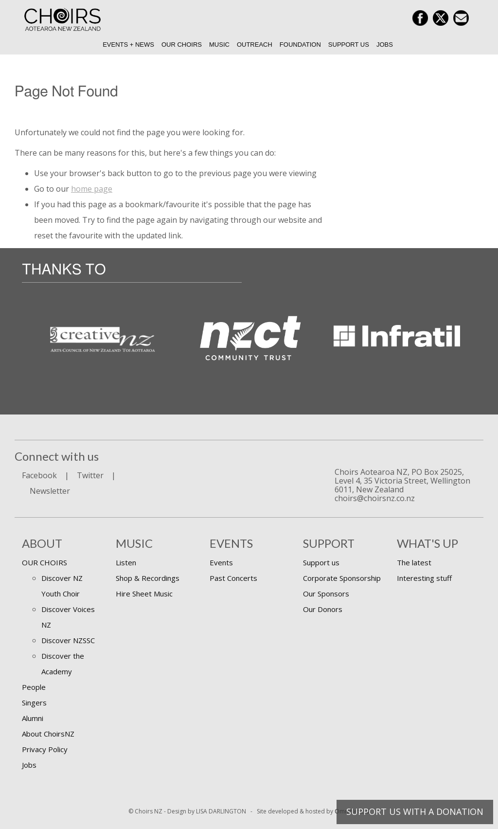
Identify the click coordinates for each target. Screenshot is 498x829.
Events (221, 562)
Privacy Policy (45, 749)
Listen (126, 562)
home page (91, 188)
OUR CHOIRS (44, 562)
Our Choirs (181, 44)
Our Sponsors (326, 593)
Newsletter (50, 491)
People (34, 687)
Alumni (32, 718)
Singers (34, 702)
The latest (414, 562)
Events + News (128, 44)
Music (219, 44)
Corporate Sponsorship (342, 578)
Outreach (254, 44)
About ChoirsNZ (48, 734)
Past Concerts (233, 578)
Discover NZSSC (68, 640)
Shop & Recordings (147, 578)
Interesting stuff (424, 578)
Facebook (39, 475)
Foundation (300, 44)
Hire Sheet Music (144, 593)
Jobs (384, 44)
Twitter (90, 475)
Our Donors (322, 609)
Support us (348, 44)
